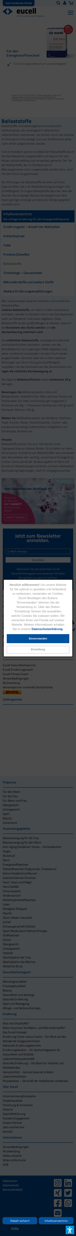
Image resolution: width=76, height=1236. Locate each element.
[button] (38, 649)
